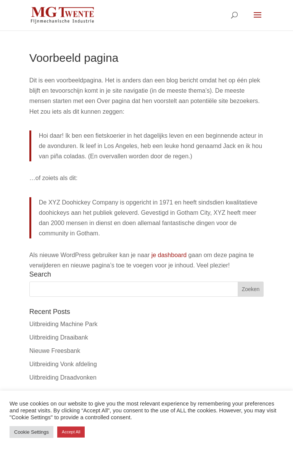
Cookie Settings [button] (31, 432)
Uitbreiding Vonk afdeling (63, 364)
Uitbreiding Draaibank (58, 337)
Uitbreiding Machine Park (63, 324)
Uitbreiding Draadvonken (63, 377)
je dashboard (169, 255)
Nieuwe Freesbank (54, 351)
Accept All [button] (71, 432)
